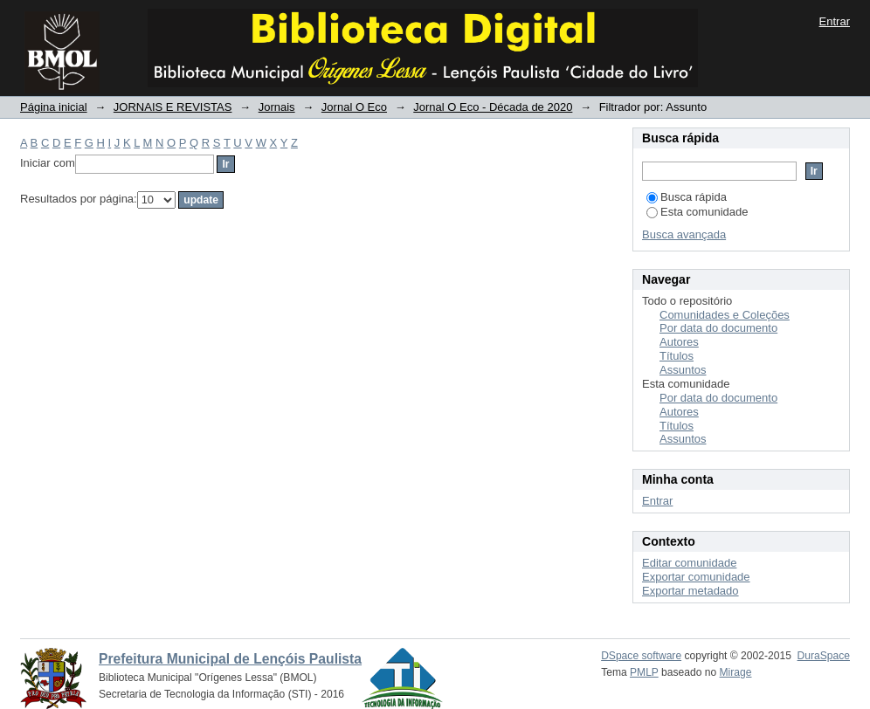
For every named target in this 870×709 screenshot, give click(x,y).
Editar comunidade (689, 562)
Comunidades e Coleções (724, 314)
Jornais (277, 107)
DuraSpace (824, 656)
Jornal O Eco (354, 107)
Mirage (736, 672)
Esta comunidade (697, 211)
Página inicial (53, 107)
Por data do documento (718, 327)
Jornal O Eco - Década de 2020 (492, 107)
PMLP (644, 672)
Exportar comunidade (696, 576)
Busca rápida (686, 196)
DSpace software (641, 656)
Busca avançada (684, 234)
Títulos (676, 355)
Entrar (834, 21)
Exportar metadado (690, 590)
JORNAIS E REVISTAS (173, 107)
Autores (679, 341)
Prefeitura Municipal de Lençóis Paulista (230, 658)
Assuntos (682, 369)
